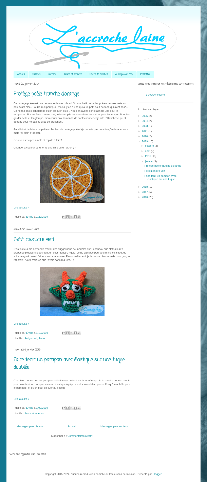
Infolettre (145, 74)
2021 (145, 131)
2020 (145, 136)
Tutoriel (36, 74)
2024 (145, 120)
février (149, 156)
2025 (145, 115)
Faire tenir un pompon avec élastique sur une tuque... (160, 177)
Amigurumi (30, 338)
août (148, 151)
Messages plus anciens (114, 426)
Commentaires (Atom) (80, 435)
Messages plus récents (30, 426)
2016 (145, 197)
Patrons (52, 74)
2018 (145, 186)
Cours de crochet (99, 74)
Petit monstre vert (34, 239)
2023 (145, 125)
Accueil (21, 74)
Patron (42, 338)
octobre (150, 145)
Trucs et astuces (73, 74)
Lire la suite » (21, 207)
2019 (145, 141)
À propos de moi (124, 74)
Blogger (157, 474)
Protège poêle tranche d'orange (46, 94)
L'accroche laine (155, 94)
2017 (145, 192)
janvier (149, 161)
